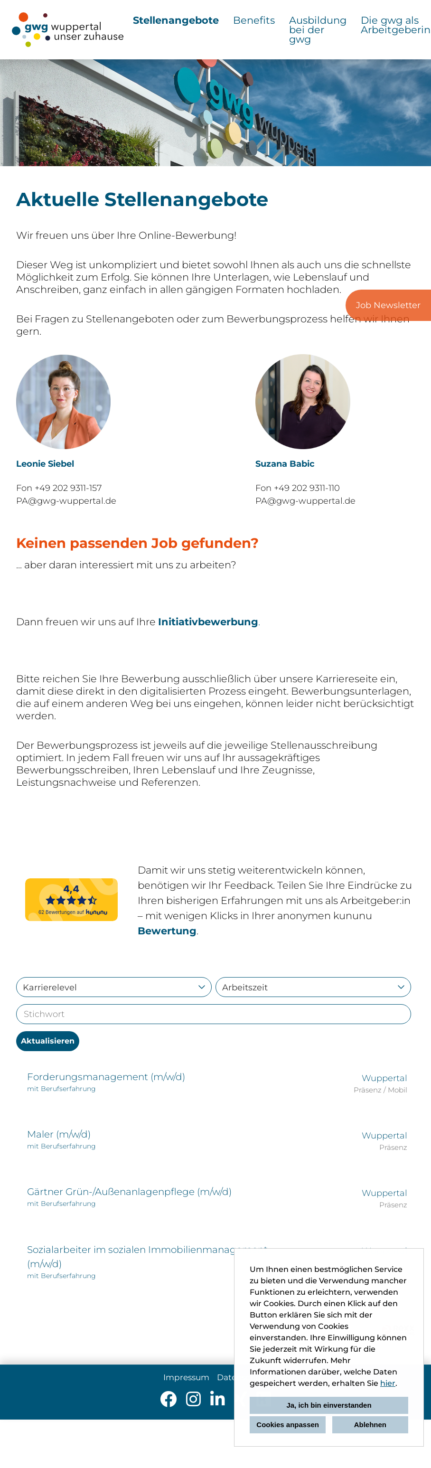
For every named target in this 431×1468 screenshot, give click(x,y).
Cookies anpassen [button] (287, 1425)
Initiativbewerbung (208, 621)
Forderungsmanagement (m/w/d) (106, 1076)
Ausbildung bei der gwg (318, 29)
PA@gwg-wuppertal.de (66, 501)
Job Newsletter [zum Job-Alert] (388, 305)
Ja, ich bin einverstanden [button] (328, 1405)
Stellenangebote (176, 20)
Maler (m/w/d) (59, 1134)
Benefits (254, 20)
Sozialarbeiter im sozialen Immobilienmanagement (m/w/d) (147, 1257)
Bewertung (167, 930)
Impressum (186, 1377)
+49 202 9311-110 (307, 488)
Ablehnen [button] (370, 1425)
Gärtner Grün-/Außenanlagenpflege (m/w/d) (129, 1191)
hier (387, 1383)
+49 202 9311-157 (68, 488)
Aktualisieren (48, 1040)
